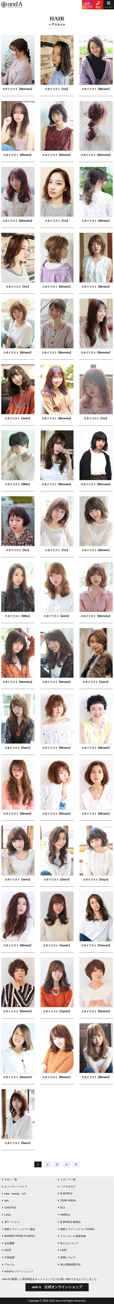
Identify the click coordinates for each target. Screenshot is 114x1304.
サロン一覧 (9, 1179)
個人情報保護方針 (69, 1264)
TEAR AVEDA (67, 1200)
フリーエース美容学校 (72, 1236)
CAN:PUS (9, 1207)
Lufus (6, 1214)
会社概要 (8, 1243)
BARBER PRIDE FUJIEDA (18, 1235)
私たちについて (68, 1243)
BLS (61, 1207)
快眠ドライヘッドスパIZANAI (76, 1229)
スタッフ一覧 (67, 1179)
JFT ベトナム (11, 1222)
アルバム (8, 1264)
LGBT (62, 1250)
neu (5, 1200)
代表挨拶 (8, 1257)
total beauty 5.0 (14, 1193)
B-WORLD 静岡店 (69, 1222)
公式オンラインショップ (57, 1287)
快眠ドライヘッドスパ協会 (18, 1229)
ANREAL (64, 1214)
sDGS (6, 1250)
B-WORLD (65, 1193)
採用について (67, 1257)
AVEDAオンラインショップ (17, 1271)
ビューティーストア (14, 1186)
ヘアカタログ (67, 1186)
